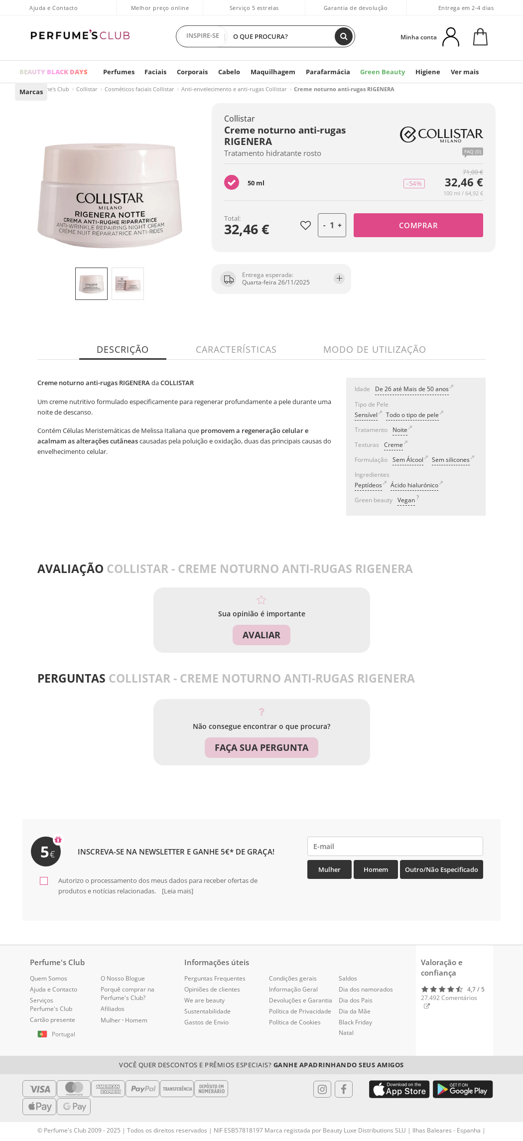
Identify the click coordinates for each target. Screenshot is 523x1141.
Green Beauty (376, 71)
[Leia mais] (176, 890)
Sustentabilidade (207, 1010)
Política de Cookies (295, 1021)
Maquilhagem (269, 71)
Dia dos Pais (356, 1000)
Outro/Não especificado (441, 869)
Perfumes (117, 71)
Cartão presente (52, 1019)
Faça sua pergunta (261, 747)
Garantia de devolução (356, 7)
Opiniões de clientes (212, 989)
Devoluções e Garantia (300, 1000)
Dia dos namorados (366, 989)
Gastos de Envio (206, 1021)
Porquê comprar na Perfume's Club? (127, 993)
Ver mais (454, 71)
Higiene (419, 71)
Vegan (406, 500)
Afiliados (113, 1008)
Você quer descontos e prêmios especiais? (261, 1064)
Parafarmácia (323, 71)
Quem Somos (48, 978)
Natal (346, 1032)
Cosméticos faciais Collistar (139, 89)
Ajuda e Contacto (53, 7)
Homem (376, 869)
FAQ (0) (472, 151)
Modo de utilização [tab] (374, 349)
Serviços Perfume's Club (51, 1004)
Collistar (87, 89)
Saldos (348, 978)
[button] (58, 1034)
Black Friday (355, 1021)
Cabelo (227, 71)
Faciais (153, 71)
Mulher (329, 869)
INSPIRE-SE (202, 36)
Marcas (30, 91)
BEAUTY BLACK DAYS (53, 71)
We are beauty (204, 1000)
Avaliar (261, 635)
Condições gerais (293, 978)
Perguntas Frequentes (215, 978)
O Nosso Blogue (123, 978)
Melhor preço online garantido (160, 13)
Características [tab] (236, 349)
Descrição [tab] (123, 349)
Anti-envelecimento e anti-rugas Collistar (234, 89)
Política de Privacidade (300, 1010)
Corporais (190, 71)
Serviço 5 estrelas (254, 7)
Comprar (418, 225)
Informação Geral (293, 989)
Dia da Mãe (355, 1010)
